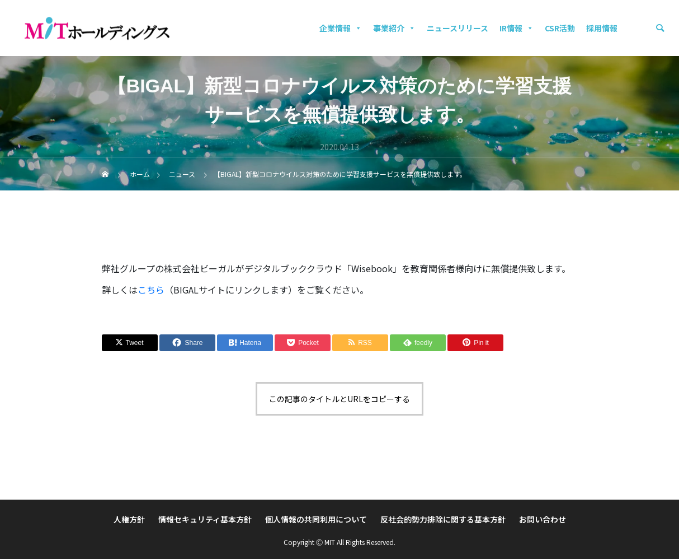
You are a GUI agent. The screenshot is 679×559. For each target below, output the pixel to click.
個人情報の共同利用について (316, 519)
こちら (151, 289)
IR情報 (516, 28)
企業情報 (340, 28)
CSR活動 (560, 28)
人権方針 (129, 519)
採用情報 (601, 28)
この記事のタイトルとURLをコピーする (339, 398)
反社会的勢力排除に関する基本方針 (443, 519)
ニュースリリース (457, 28)
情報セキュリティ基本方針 (205, 519)
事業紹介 (394, 28)
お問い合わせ (542, 519)
